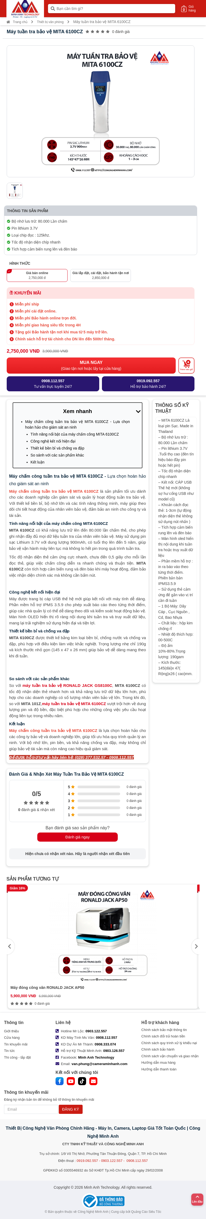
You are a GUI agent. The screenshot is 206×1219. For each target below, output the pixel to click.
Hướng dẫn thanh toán (158, 1069)
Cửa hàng (12, 1038)
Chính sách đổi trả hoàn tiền (163, 1036)
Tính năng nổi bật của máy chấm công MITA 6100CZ (75, 434)
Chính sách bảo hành (157, 1049)
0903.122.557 (96, 1031)
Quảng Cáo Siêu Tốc (146, 1212)
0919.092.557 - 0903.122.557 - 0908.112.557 (112, 1161)
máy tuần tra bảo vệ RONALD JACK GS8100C (67, 685)
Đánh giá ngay (77, 837)
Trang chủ (16, 22)
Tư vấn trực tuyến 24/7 (53, 383)
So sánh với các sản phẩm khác (57, 455)
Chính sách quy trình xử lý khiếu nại (169, 1043)
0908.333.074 (105, 1044)
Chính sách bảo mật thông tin (164, 1030)
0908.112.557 (106, 1038)
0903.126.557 (114, 1051)
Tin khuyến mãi (15, 1044)
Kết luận (38, 462)
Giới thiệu (11, 1031)
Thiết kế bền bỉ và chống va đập (57, 448)
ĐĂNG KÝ (70, 1109)
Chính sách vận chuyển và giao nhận (169, 1056)
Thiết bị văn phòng (50, 22)
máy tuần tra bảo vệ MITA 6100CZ (74, 703)
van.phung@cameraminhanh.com (99, 1064)
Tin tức (9, 1051)
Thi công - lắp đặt (17, 1057)
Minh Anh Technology (96, 1057)
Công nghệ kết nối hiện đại (53, 441)
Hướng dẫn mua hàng (158, 1062)
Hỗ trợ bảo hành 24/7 (148, 383)
